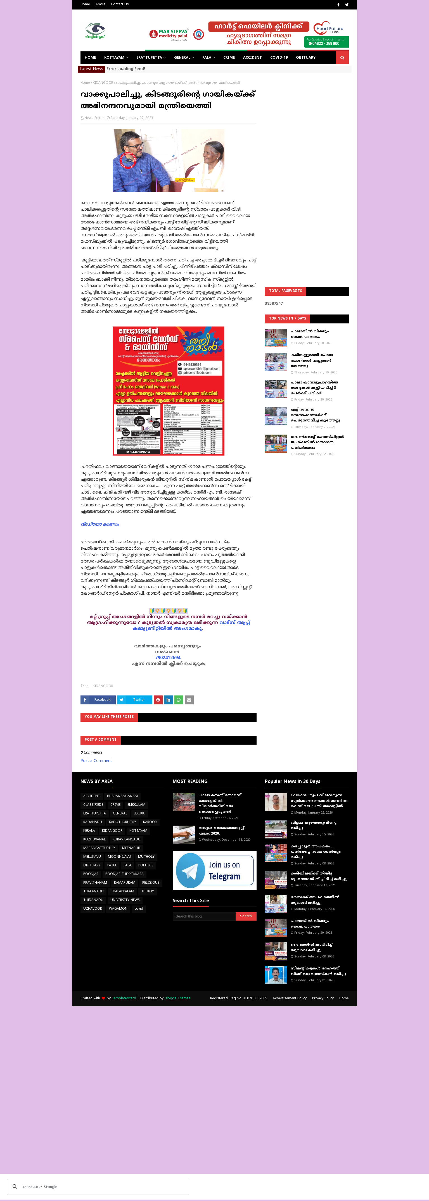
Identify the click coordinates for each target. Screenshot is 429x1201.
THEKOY (147, 892)
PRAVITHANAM (95, 883)
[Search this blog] (204, 916)
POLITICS (145, 866)
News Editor (94, 118)
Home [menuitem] (90, 58)
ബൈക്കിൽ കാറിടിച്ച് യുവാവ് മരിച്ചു (312, 948)
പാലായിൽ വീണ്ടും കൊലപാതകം (310, 334)
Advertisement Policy (290, 999)
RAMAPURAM (124, 883)
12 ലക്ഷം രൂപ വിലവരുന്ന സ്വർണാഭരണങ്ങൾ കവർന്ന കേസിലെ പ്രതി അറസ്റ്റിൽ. (319, 801)
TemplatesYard (124, 999)
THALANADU (93, 892)
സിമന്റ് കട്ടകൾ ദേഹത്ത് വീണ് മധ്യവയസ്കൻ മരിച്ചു (318, 971)
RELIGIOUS (151, 883)
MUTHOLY (146, 857)
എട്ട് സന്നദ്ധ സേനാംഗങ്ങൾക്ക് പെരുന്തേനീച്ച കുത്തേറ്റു (315, 415)
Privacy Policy (323, 999)
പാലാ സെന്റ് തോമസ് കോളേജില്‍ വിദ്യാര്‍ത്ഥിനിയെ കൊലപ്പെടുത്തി (219, 803)
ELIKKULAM (136, 805)
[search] (97, 1186)
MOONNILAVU (119, 857)
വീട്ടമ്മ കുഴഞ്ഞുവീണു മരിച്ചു (313, 826)
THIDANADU (93, 900)
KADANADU (92, 822)
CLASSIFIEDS (93, 805)
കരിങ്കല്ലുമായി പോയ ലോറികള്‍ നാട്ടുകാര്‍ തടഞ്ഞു (312, 360)
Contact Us (120, 5)
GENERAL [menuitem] (182, 58)
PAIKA (112, 866)
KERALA (89, 831)
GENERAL (120, 814)
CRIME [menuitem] (229, 58)
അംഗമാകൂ (188, 629)
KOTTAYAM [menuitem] (114, 58)
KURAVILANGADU (127, 840)
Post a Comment (96, 761)
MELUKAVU (92, 857)
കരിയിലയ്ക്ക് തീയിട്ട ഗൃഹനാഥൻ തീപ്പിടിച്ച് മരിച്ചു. (319, 876)
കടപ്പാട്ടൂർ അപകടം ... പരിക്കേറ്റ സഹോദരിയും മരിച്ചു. (316, 852)
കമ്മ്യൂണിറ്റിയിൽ (152, 629)
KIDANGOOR (103, 83)
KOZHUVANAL (94, 840)
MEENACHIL (131, 848)
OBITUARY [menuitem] (306, 58)
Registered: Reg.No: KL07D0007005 (238, 999)
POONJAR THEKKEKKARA (124, 874)
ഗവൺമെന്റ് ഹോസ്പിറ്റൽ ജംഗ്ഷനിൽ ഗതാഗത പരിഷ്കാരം (317, 442)
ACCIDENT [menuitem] (252, 58)
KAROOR (150, 822)
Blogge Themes (178, 999)
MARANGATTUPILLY (99, 848)
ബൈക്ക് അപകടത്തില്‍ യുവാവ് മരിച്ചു (315, 900)
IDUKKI (139, 814)
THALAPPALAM (122, 892)
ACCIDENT (91, 796)
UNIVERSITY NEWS (125, 900)
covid (138, 909)
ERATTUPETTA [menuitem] (149, 58)
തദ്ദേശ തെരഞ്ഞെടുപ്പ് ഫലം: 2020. (221, 831)
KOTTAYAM (138, 831)
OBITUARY (91, 866)
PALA (127, 866)
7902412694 (167, 658)
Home (85, 5)
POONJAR (90, 874)
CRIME (115, 805)
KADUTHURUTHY (122, 822)
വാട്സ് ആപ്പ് (234, 623)
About (100, 5)
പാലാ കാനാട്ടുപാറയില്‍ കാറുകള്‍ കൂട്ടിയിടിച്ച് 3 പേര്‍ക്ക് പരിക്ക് (314, 388)
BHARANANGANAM (122, 796)
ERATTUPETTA (94, 814)
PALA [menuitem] (206, 58)
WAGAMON (118, 909)
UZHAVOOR (92, 909)
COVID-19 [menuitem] (279, 58)
